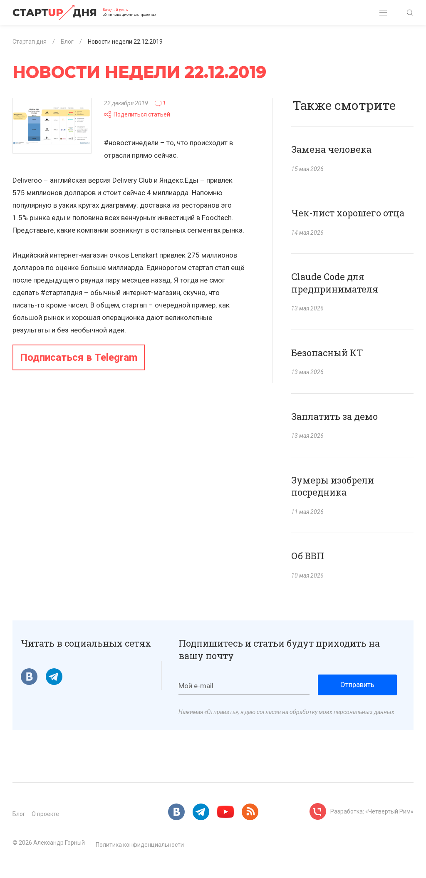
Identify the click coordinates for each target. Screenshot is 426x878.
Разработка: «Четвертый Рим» (372, 811)
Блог (18, 814)
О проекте (45, 814)
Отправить (357, 684)
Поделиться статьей (137, 114)
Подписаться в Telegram (78, 357)
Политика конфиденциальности (140, 844)
